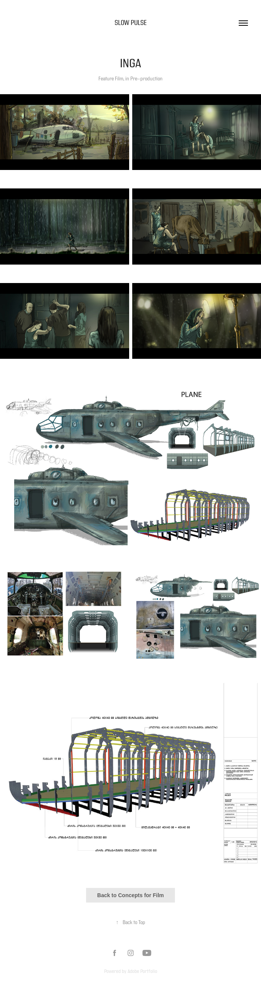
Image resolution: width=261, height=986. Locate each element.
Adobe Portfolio (142, 971)
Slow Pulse (131, 23)
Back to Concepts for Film (130, 895)
